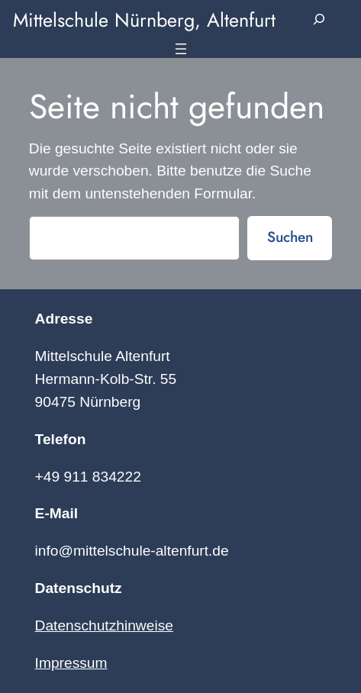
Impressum (71, 663)
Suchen (290, 236)
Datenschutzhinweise (104, 625)
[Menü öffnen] (181, 49)
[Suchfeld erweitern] (319, 20)
